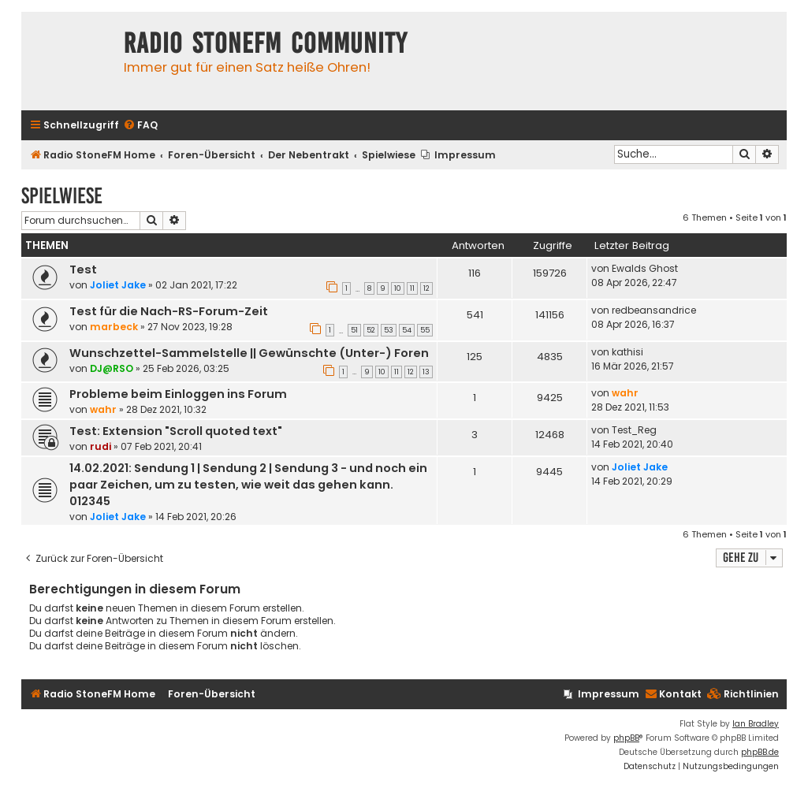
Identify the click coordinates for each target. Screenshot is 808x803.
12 (426, 288)
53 (388, 330)
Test (83, 269)
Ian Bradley (755, 724)
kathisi (627, 352)
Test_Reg (634, 430)
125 (474, 356)
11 (412, 288)
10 (397, 288)
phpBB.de (760, 752)
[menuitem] (140, 125)
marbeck (114, 326)
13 (426, 372)
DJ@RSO (111, 368)
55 (425, 330)
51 (354, 330)
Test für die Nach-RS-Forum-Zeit (168, 311)
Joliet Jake (118, 285)
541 (475, 314)
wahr (103, 409)
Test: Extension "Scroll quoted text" (175, 431)
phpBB (626, 738)
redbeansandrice (654, 310)
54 (406, 330)
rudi (100, 446)
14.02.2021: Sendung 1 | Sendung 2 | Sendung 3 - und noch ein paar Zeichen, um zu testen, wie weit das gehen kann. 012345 (248, 484)
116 (474, 273)
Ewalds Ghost (645, 268)
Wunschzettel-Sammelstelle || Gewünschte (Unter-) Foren (249, 353)
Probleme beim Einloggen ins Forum (178, 394)
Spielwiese (61, 196)
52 (371, 330)
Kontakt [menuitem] (673, 694)
